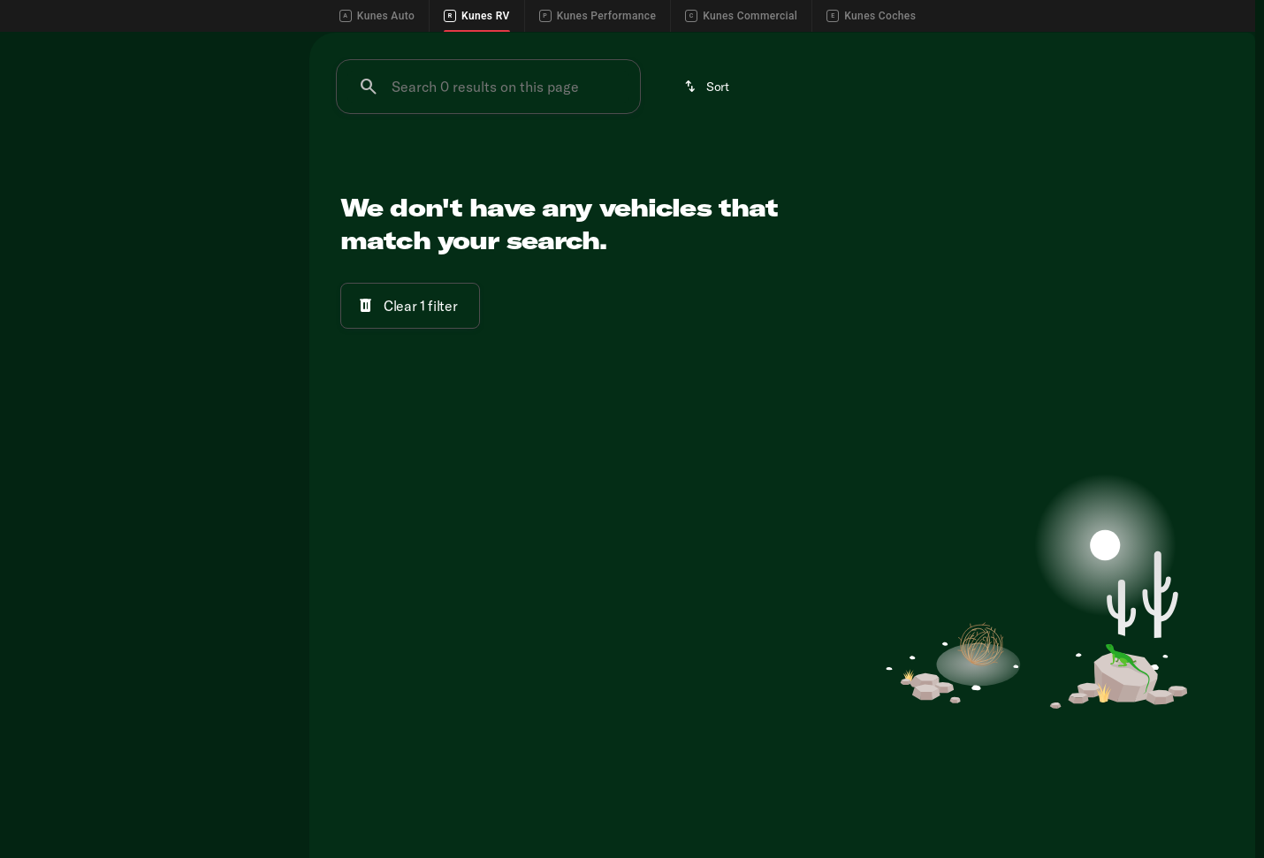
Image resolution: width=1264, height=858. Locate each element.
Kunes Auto (377, 16)
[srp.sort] (708, 181)
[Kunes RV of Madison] (79, 250)
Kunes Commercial (741, 16)
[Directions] (1213, 46)
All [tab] (150, 163)
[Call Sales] (985, 46)
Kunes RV (477, 16)
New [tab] (58, 163)
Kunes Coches (871, 16)
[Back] (246, 214)
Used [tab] (242, 163)
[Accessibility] (47, 46)
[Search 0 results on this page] (488, 181)
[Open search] (1214, 90)
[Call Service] (1062, 46)
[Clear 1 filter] (410, 400)
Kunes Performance (597, 16)
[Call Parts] (1139, 46)
